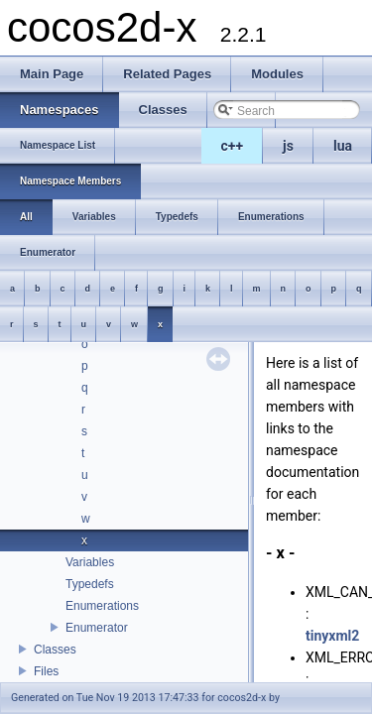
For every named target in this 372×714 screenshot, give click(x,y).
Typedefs (89, 584)
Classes (55, 649)
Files (46, 671)
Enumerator (96, 628)
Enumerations (102, 606)
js (288, 146)
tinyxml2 (332, 636)
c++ (232, 146)
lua (342, 146)
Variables (89, 562)
